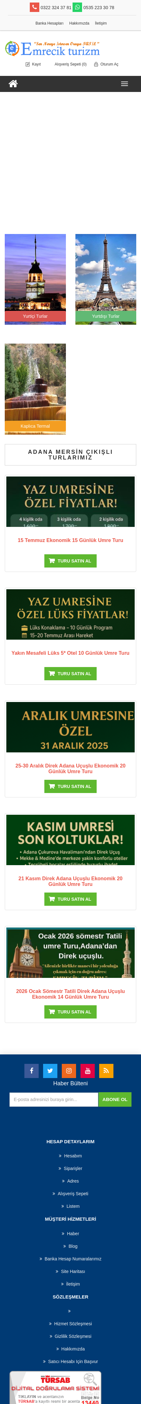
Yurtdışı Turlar (105, 316)
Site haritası (70, 1271)
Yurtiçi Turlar (35, 316)
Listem (70, 1206)
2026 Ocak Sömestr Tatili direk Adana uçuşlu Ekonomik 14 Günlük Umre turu (70, 994)
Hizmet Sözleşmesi (70, 1323)
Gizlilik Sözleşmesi (71, 1336)
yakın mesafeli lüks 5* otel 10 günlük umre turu (70, 653)
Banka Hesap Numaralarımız (71, 1258)
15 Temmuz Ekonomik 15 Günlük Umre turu (70, 540)
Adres (70, 1181)
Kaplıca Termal (35, 426)
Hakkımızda (79, 23)
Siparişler (70, 1168)
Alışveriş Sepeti (70, 1193)
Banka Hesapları (49, 23)
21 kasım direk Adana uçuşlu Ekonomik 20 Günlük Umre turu (70, 881)
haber (70, 1233)
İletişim (101, 23)
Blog (70, 1246)
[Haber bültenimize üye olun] (54, 1100)
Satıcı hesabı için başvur (70, 1361)
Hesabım (70, 1155)
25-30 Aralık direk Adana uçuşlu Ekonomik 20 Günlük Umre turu (70, 768)
